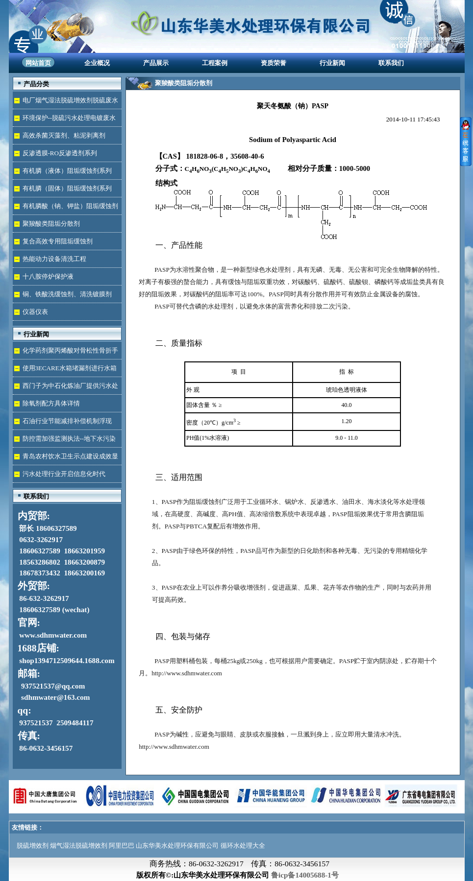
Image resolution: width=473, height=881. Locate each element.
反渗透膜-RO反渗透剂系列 (60, 153)
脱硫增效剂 (33, 845)
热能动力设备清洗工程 (54, 258)
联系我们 (391, 63)
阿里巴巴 (121, 845)
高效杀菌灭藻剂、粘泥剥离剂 (64, 135)
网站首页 (38, 63)
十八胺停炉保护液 (48, 276)
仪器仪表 (35, 311)
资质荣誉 (273, 63)
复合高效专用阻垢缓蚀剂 (58, 241)
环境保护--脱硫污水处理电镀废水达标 (64, 120)
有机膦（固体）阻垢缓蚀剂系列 (67, 188)
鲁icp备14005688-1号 (305, 875)
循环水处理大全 (243, 845)
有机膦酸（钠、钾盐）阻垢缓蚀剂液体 (65, 208)
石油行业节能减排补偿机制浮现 (67, 421)
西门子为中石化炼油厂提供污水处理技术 (65, 388)
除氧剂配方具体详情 (51, 403)
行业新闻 (332, 63)
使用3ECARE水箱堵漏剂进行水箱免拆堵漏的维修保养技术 (65, 370)
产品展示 (156, 63)
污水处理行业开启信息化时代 (64, 473)
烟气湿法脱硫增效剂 (78, 845)
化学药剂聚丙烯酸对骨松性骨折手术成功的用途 (65, 353)
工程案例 (214, 63)
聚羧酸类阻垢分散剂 (51, 223)
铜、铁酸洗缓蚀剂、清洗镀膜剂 (67, 294)
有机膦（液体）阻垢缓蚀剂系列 (67, 170)
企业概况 (97, 63)
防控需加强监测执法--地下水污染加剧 (64, 441)
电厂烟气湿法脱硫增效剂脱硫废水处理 (65, 102)
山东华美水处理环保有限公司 (177, 845)
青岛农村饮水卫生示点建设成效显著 (65, 458)
